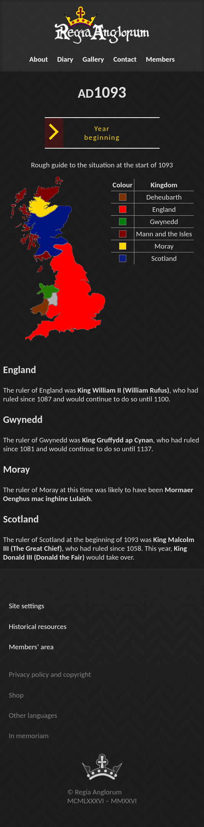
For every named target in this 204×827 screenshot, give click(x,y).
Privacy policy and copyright (50, 674)
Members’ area (31, 646)
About (38, 59)
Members (160, 59)
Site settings (26, 605)
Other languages (33, 715)
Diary (65, 59)
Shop (16, 695)
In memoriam (29, 735)
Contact (125, 59)
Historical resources (38, 626)
